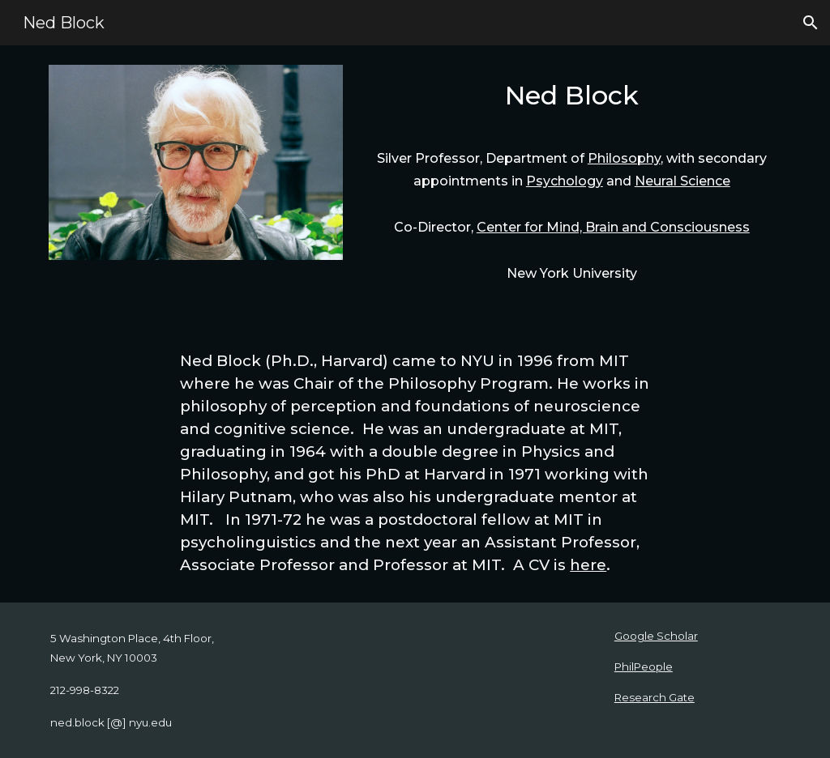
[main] (571, 100)
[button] (810, 22)
